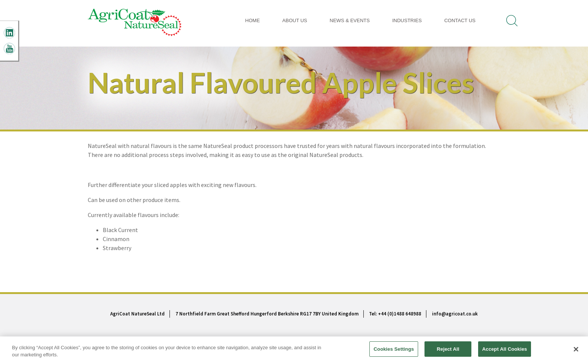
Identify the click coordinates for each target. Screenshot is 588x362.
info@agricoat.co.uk (455, 314)
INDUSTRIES (407, 20)
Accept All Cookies (504, 351)
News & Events (350, 20)
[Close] (576, 351)
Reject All (448, 351)
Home (252, 20)
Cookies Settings (394, 351)
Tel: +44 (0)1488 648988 (395, 314)
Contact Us (460, 20)
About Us (294, 20)
